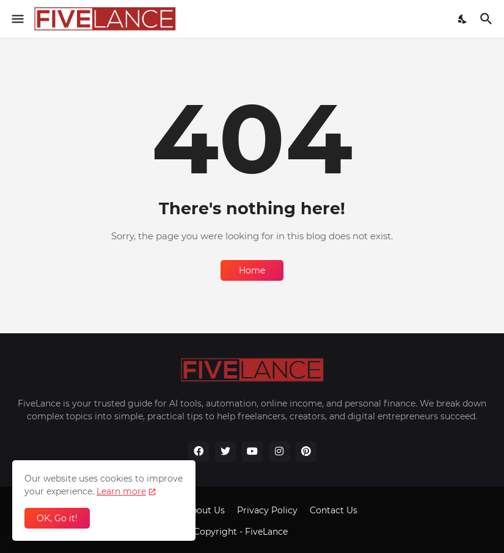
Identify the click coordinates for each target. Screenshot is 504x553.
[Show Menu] (17, 19)
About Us (205, 510)
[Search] (488, 19)
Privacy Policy (267, 510)
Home (252, 270)
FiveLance (267, 531)
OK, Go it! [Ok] (57, 518)
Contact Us (333, 510)
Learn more (121, 491)
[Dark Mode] (463, 19)
